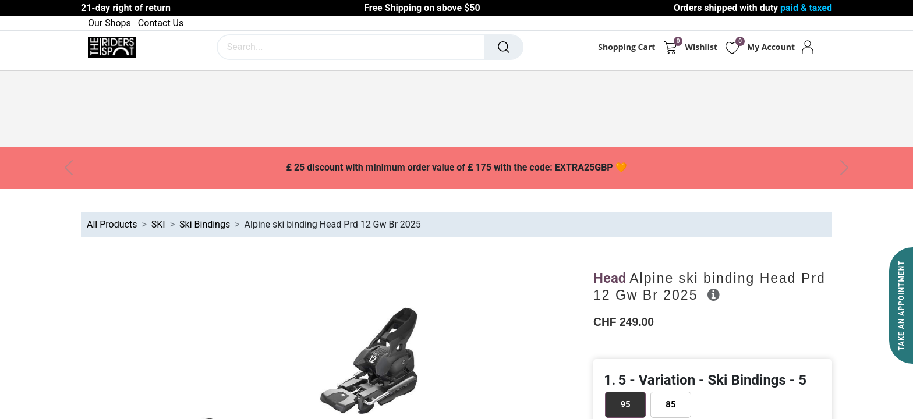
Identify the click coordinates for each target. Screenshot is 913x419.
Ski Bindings (204, 224)
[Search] (503, 47)
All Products (112, 224)
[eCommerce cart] (670, 47)
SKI (158, 224)
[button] (713, 294)
